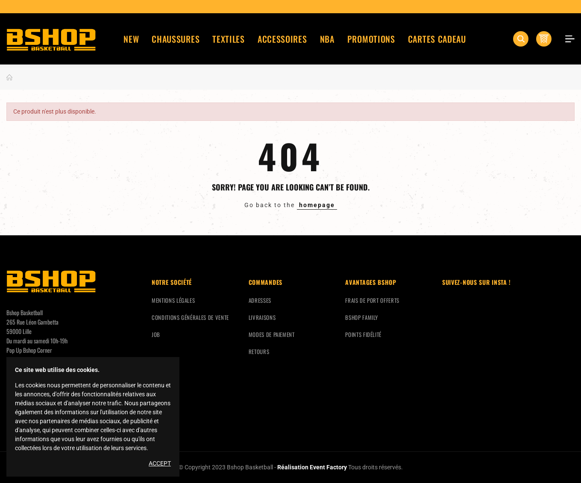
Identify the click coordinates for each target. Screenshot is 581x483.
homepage (317, 205)
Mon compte (567, 39)
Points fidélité (363, 334)
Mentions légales (173, 300)
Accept (160, 463)
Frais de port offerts (372, 300)
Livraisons (262, 317)
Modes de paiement (272, 334)
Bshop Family (361, 317)
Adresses (260, 300)
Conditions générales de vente (190, 317)
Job (156, 334)
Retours (259, 351)
